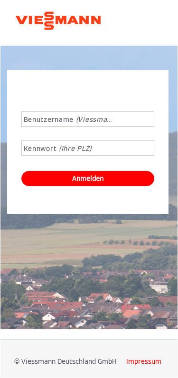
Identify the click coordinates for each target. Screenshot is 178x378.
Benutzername (68, 119)
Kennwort (58, 148)
